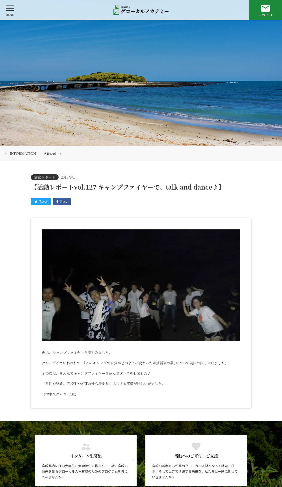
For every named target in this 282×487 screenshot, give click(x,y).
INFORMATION (23, 154)
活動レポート (53, 153)
